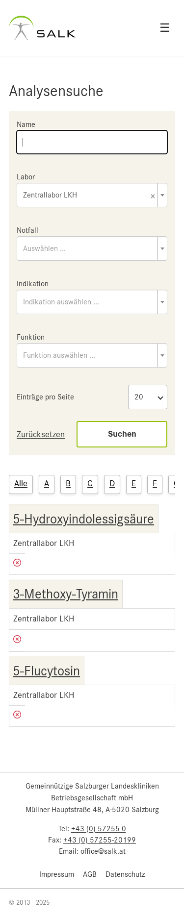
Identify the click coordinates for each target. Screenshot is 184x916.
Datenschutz (125, 874)
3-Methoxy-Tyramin (65, 594)
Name (26, 124)
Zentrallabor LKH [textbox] (89, 196)
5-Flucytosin (46, 671)
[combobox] (92, 195)
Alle (20, 483)
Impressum (56, 874)
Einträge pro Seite (45, 397)
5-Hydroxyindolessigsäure (83, 519)
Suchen (122, 434)
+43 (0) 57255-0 (98, 828)
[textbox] (92, 248)
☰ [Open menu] (164, 28)
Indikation (33, 283)
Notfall (27, 230)
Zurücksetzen (41, 434)
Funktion (31, 337)
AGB (90, 874)
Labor (26, 177)
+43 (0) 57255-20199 (99, 840)
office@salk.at (103, 851)
